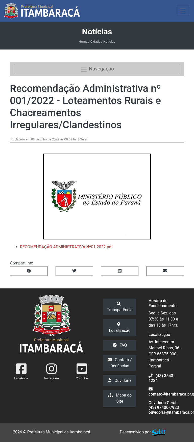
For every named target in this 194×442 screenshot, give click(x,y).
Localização (119, 327)
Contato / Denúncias (120, 362)
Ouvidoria (120, 380)
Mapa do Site (120, 398)
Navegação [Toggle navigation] (97, 69)
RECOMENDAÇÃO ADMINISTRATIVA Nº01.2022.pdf (66, 246)
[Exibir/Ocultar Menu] (183, 11)
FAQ (120, 345)
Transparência (119, 307)
